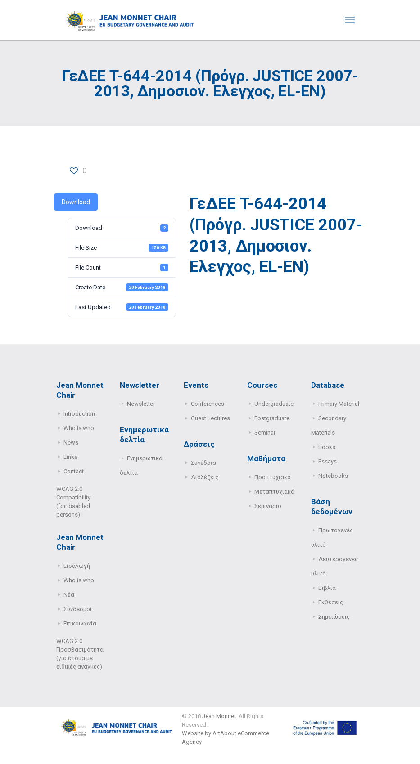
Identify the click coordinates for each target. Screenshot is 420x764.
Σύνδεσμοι (77, 609)
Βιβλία (327, 587)
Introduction (79, 413)
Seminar (264, 432)
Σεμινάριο (267, 506)
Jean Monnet (219, 716)
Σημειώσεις (334, 616)
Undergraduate (274, 403)
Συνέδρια (203, 462)
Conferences (207, 403)
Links (70, 457)
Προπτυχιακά (272, 477)
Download (76, 202)
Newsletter (141, 403)
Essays (327, 461)
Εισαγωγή (76, 565)
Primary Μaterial (338, 403)
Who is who (78, 428)
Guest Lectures (210, 418)
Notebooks (333, 475)
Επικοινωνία (79, 623)
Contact (73, 471)
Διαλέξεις (204, 477)
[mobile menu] (349, 20)
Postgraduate (271, 418)
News (70, 442)
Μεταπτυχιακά (274, 491)
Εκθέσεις (330, 602)
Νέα (68, 594)
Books (326, 447)
